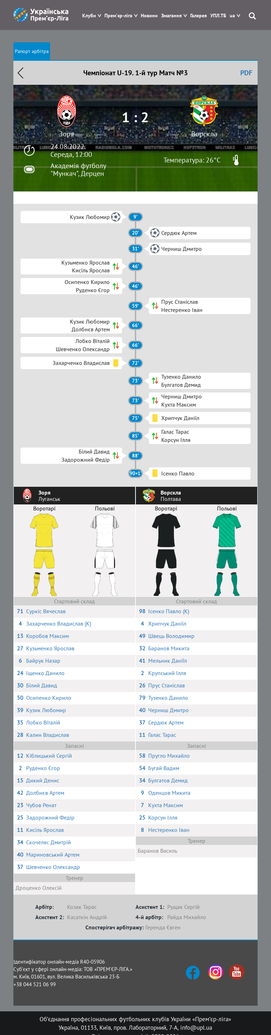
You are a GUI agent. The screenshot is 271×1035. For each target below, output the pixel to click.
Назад (20, 73)
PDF (246, 72)
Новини (149, 15)
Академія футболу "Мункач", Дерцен (78, 169)
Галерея (198, 15)
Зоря (66, 133)
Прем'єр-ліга (118, 15)
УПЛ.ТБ (218, 15)
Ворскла (204, 133)
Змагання (171, 15)
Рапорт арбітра (32, 51)
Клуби (89, 15)
